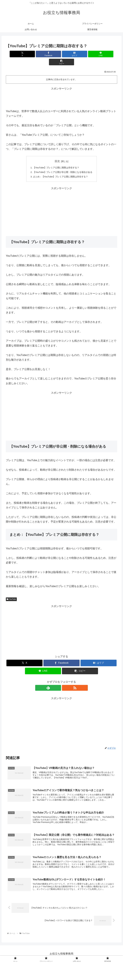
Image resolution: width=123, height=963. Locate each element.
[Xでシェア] (24, 54)
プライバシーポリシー (52, 954)
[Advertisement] (61, 89)
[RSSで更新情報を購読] (65, 680)
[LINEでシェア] (80, 54)
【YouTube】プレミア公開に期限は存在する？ (55, 159)
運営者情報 (85, 954)
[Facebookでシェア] (43, 54)
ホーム (35, 954)
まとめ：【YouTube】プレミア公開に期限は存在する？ (60, 169)
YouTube (11, 592)
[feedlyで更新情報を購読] (58, 680)
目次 (57, 153)
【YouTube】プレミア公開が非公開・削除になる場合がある (62, 164)
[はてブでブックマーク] (61, 54)
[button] (99, 54)
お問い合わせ (71, 954)
